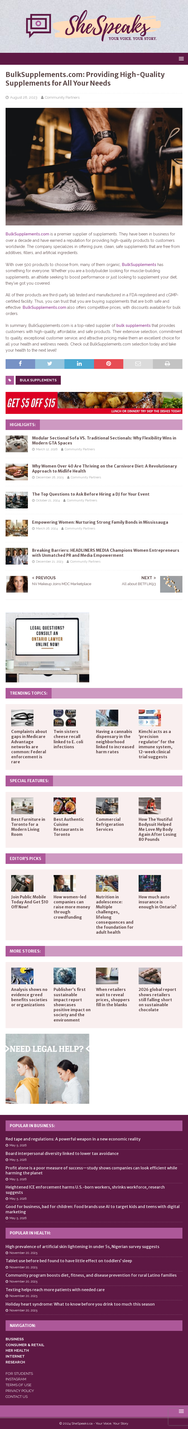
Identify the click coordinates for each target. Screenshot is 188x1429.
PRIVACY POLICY (20, 1391)
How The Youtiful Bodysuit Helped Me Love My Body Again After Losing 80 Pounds (158, 829)
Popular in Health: (30, 1233)
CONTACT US (17, 1397)
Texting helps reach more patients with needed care (55, 1289)
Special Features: (29, 780)
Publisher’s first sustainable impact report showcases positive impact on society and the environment (72, 1004)
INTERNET (15, 1356)
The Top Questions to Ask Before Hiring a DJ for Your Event (91, 494)
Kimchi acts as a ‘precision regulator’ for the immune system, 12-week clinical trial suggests (157, 744)
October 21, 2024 (48, 500)
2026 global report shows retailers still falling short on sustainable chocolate (157, 999)
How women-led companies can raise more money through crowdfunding (72, 907)
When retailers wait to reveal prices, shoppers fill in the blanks (113, 997)
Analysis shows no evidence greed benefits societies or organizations (29, 997)
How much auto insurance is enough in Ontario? (158, 901)
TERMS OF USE (19, 1385)
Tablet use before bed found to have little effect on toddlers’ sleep (69, 1260)
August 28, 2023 (23, 97)
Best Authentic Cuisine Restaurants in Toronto (69, 827)
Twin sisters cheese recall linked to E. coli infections (68, 739)
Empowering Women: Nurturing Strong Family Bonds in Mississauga (100, 522)
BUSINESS (15, 1339)
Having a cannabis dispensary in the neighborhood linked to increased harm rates (115, 741)
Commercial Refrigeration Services (110, 824)
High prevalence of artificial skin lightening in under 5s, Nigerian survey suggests (82, 1246)
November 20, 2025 (23, 1253)
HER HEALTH (17, 1350)
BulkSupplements (139, 264)
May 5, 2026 (17, 1145)
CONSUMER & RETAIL (25, 1345)
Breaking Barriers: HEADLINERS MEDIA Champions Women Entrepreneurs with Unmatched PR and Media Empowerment (105, 553)
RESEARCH (15, 1362)
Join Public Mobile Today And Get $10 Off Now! (29, 901)
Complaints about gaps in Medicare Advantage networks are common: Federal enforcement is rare (29, 746)
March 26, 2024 (47, 528)
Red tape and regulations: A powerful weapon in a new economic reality (73, 1139)
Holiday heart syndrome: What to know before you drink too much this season (80, 1304)
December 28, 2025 (50, 477)
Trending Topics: (28, 693)
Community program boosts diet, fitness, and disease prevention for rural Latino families (91, 1275)
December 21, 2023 (49, 561)
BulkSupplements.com (27, 234)
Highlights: (23, 424)
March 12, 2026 (46, 449)
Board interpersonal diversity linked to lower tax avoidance (62, 1153)
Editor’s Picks (25, 858)
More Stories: (25, 951)
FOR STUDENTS (19, 1373)
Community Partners (62, 97)
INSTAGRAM (16, 1379)
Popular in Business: (32, 1125)
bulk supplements (133, 325)
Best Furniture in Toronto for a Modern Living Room (28, 827)
